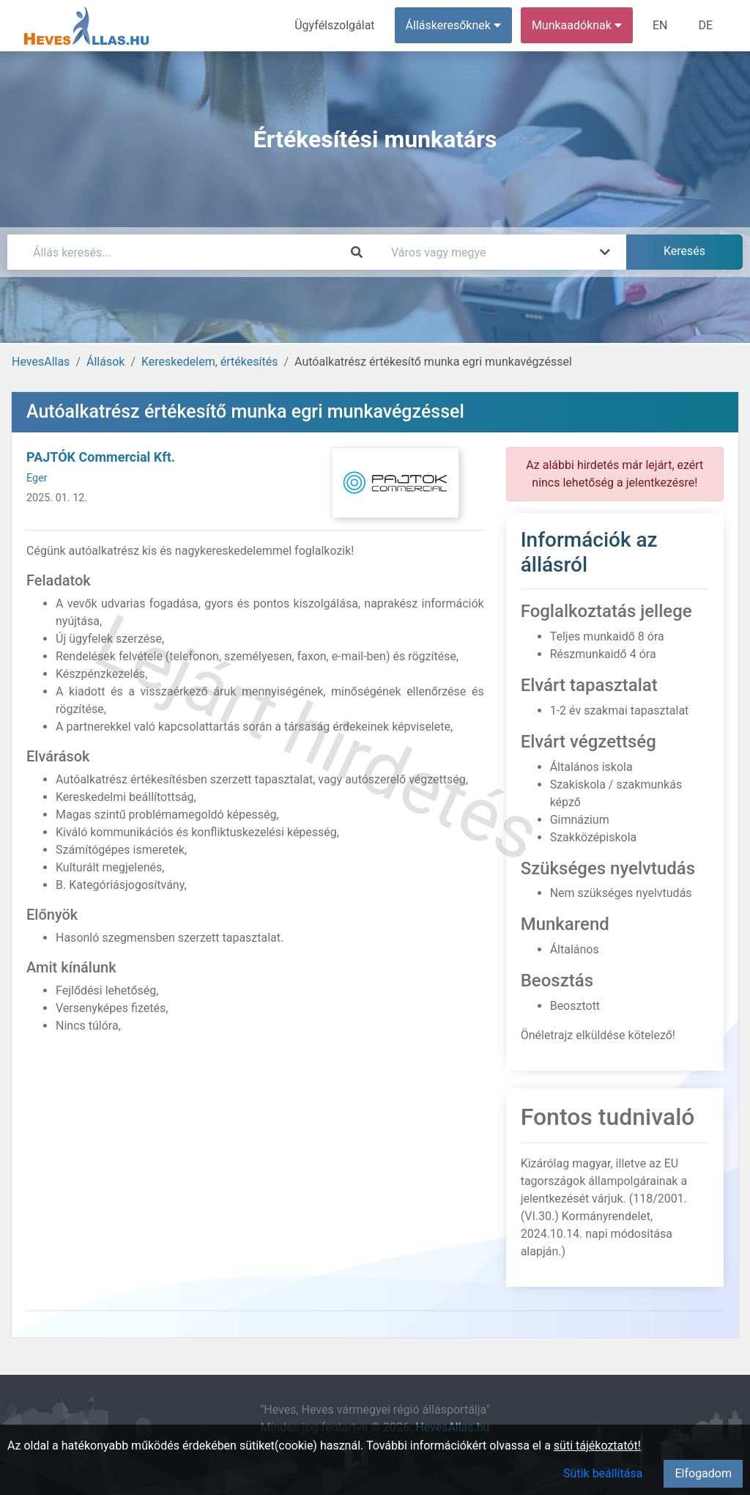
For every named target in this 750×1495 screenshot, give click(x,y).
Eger (37, 478)
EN (660, 25)
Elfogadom (703, 1473)
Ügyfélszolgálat (334, 25)
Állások (105, 362)
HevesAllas (41, 362)
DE (705, 25)
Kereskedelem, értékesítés (209, 362)
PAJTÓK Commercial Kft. (100, 457)
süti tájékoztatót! (597, 1445)
